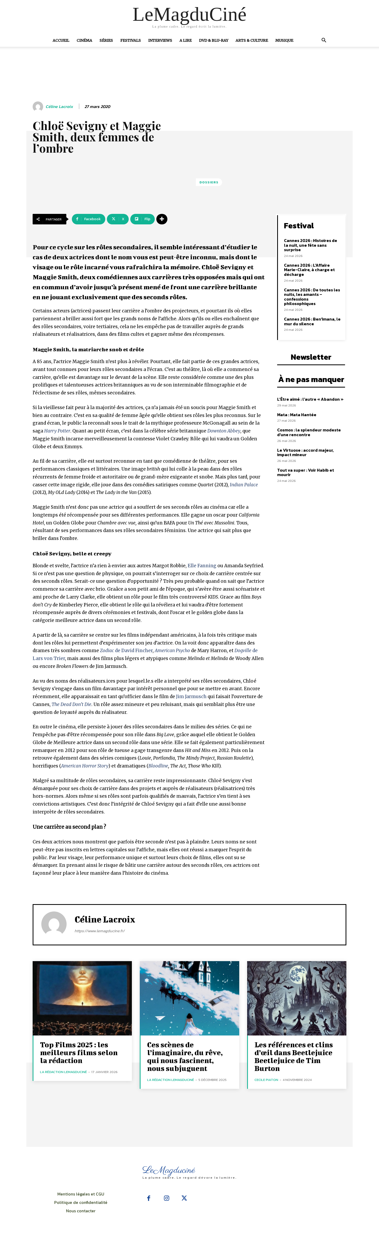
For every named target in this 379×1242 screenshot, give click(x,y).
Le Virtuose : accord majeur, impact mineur (305, 452)
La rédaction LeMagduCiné (63, 1071)
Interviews (160, 40)
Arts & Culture (252, 40)
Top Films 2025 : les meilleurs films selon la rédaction (79, 1052)
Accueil (61, 40)
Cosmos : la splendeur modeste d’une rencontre (309, 432)
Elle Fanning (202, 566)
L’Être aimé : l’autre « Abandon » (310, 399)
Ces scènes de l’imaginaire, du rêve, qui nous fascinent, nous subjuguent (185, 1056)
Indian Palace (244, 485)
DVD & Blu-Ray (213, 40)
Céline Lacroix (59, 106)
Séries (106, 40)
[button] (323, 41)
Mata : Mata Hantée (296, 414)
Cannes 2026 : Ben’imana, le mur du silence (312, 321)
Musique (284, 40)
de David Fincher (126, 650)
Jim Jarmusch (191, 696)
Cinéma (84, 40)
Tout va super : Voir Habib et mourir (305, 472)
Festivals (130, 40)
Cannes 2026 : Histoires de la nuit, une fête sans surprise (310, 245)
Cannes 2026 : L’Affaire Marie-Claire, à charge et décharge (309, 269)
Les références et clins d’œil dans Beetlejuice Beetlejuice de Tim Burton (294, 1056)
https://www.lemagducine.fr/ (99, 931)
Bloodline (158, 766)
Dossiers (209, 182)
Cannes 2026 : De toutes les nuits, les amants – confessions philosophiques (312, 297)
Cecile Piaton (266, 1079)
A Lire (185, 40)
